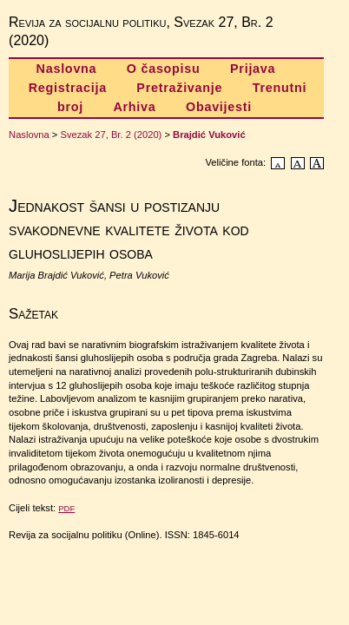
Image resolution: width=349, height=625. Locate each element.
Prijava (252, 69)
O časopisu (164, 69)
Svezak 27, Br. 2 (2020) (110, 134)
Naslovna (66, 69)
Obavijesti (219, 107)
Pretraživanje (179, 88)
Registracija (68, 88)
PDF (66, 508)
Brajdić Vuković (209, 134)
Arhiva (134, 107)
